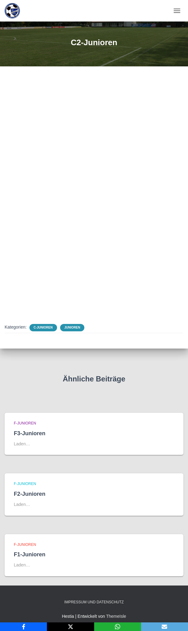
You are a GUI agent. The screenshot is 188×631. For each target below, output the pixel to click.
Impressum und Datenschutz (94, 602)
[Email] (164, 626)
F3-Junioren (29, 433)
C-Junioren (43, 327)
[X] (70, 626)
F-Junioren (25, 423)
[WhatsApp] (117, 626)
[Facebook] (23, 626)
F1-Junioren (29, 554)
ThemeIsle (116, 616)
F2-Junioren (29, 494)
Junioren (72, 327)
